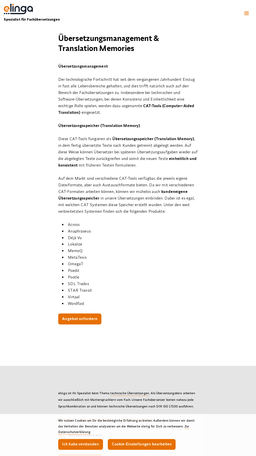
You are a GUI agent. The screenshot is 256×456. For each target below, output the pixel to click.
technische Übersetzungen (129, 393)
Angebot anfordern (79, 318)
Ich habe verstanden (80, 443)
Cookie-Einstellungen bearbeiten (142, 443)
